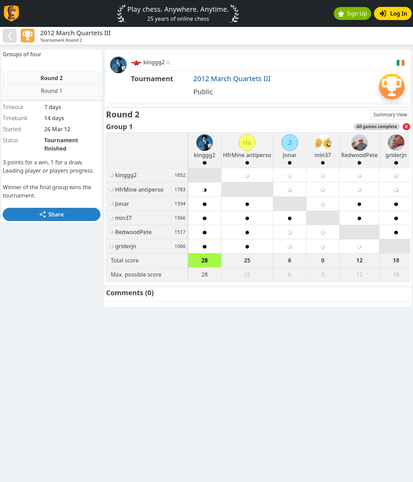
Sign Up (352, 13)
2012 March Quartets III (232, 78)
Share (52, 214)
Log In (393, 13)
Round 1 (51, 91)
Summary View (390, 114)
